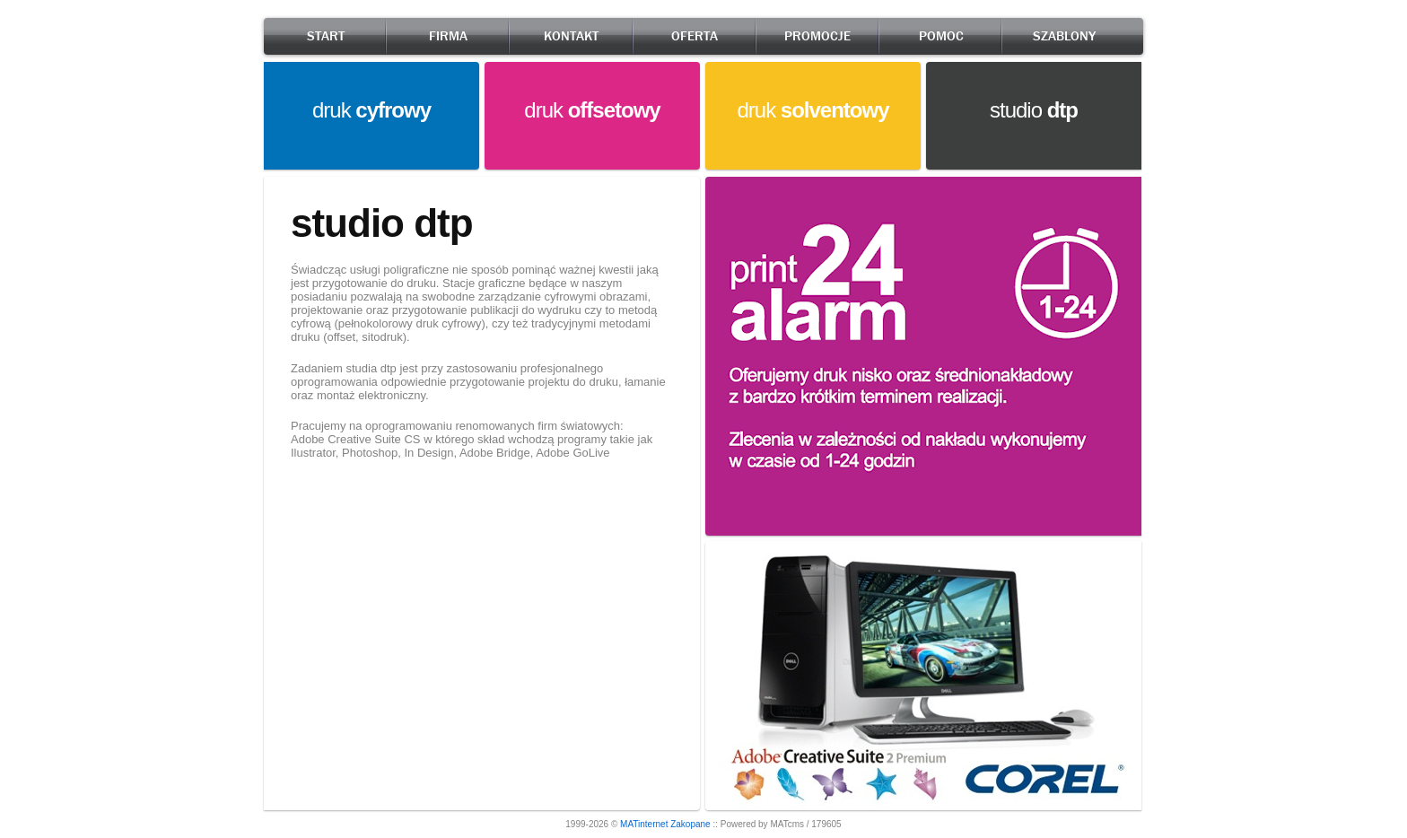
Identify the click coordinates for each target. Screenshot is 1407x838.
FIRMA (448, 36)
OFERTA (694, 36)
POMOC (941, 36)
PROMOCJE (817, 36)
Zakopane (690, 824)
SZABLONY (1064, 36)
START (326, 36)
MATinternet (644, 824)
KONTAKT (571, 36)
